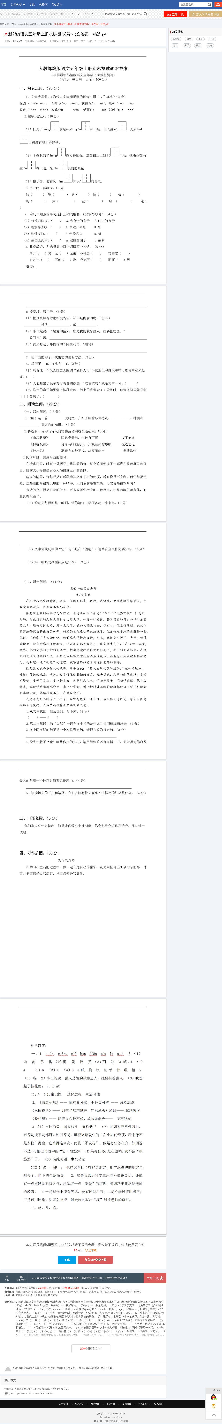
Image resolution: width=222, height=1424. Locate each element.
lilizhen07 (17, 41)
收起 (216, 1390)
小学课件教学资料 (27, 24)
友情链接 (126, 1404)
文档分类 (16, 4)
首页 (3, 4)
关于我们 (63, 1404)
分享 (16, 14)
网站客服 (142, 1404)
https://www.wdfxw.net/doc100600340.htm (34, 1393)
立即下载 (175, 14)
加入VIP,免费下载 (205, 14)
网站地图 (95, 1404)
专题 (32, 4)
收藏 (28, 14)
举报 (41, 14)
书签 (4, 14)
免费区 (43, 4)
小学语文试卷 (45, 24)
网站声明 (79, 1404)
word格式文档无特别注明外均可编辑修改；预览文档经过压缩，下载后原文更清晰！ (80, 1278)
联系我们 (158, 1404)
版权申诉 (56, 14)
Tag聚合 (57, 4)
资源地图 (111, 1404)
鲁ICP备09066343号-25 (111, 1417)
